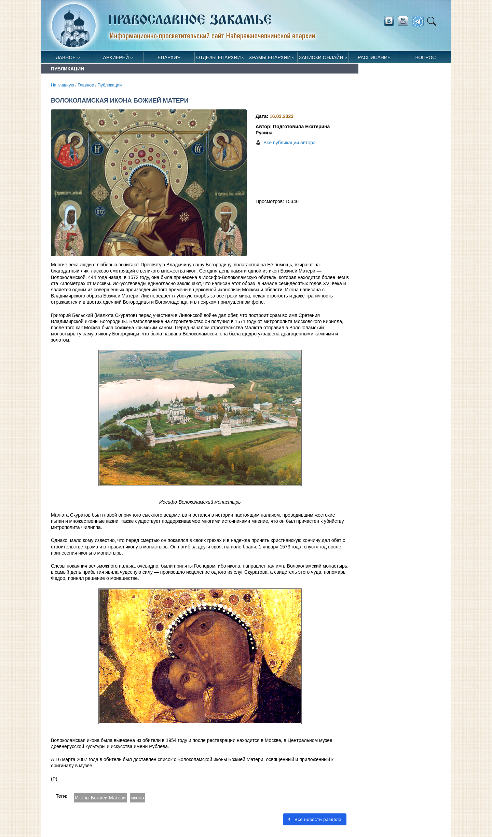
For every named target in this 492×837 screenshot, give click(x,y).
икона (137, 797)
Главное (65, 57)
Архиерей (116, 57)
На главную (62, 85)
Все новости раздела (314, 819)
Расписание (374, 57)
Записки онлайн (321, 57)
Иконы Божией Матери (100, 797)
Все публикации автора (289, 142)
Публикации (110, 85)
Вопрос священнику (425, 59)
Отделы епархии (218, 57)
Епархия (169, 57)
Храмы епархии (270, 57)
